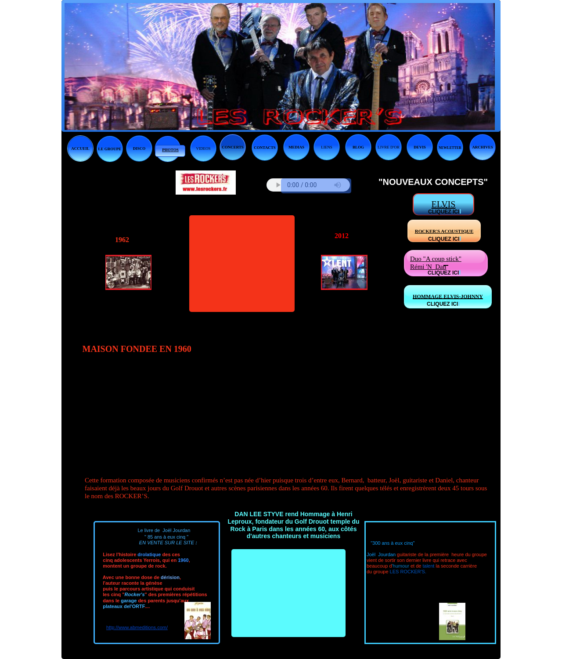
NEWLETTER (450, 148)
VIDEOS (203, 148)
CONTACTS (264, 147)
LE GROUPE (110, 149)
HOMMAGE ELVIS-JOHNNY (448, 296)
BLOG (358, 147)
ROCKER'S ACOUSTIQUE (444, 231)
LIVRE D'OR (388, 147)
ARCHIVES (482, 147)
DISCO (139, 148)
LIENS (326, 147)
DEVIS (420, 147)
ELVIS (444, 204)
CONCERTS (233, 147)
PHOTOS (170, 150)
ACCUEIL (80, 148)
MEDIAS (296, 147)
